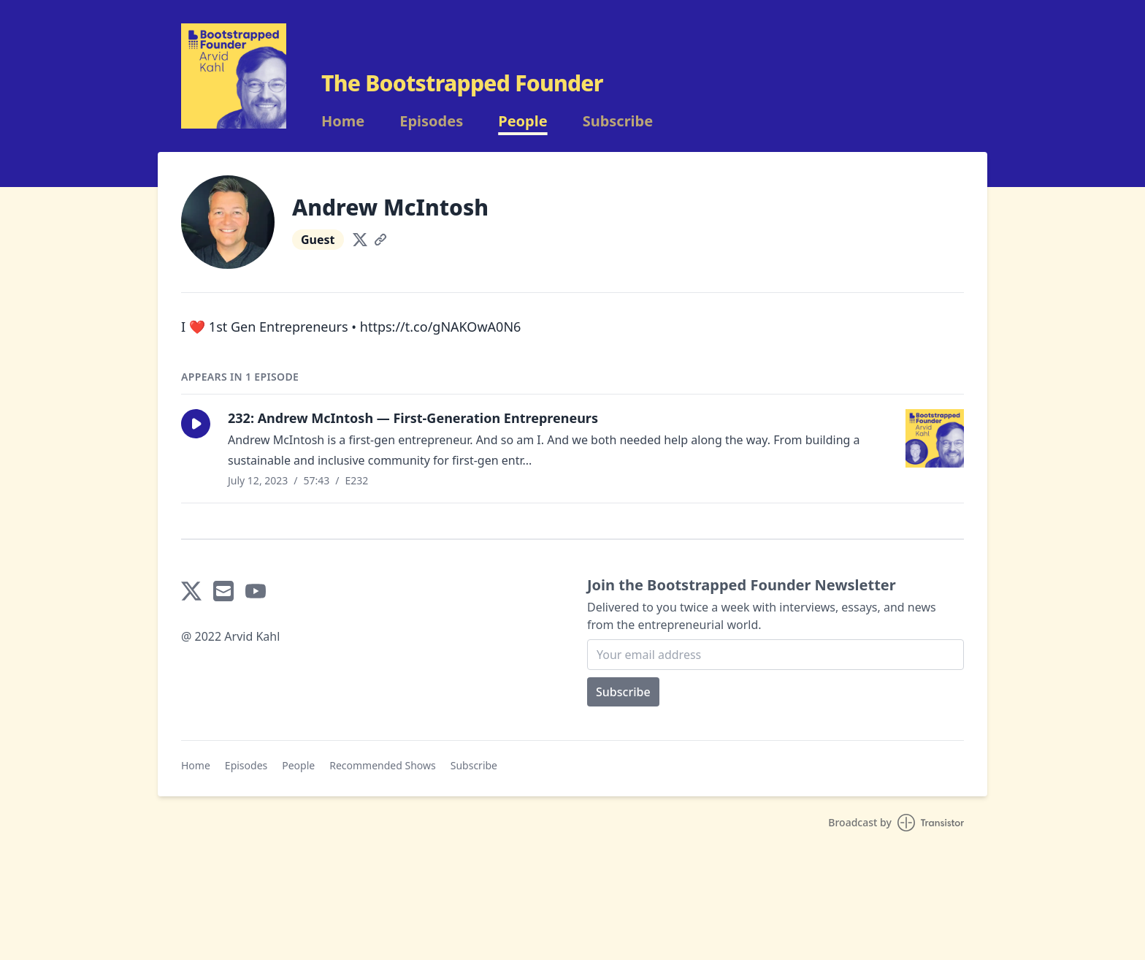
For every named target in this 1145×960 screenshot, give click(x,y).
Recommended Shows (382, 765)
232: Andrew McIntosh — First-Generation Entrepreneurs (413, 418)
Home (342, 121)
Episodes (431, 121)
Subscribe (618, 121)
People (522, 121)
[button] (195, 423)
